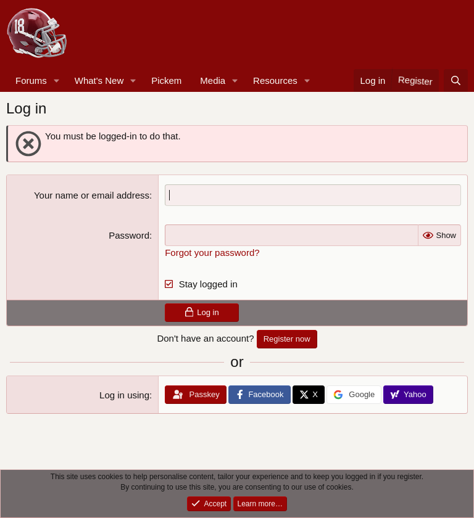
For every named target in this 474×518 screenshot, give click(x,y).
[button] (56, 80)
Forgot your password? (212, 252)
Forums (31, 80)
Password (129, 235)
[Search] (456, 80)
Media (212, 80)
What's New (99, 80)
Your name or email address (91, 195)
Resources (275, 80)
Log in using (124, 395)
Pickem (166, 80)
